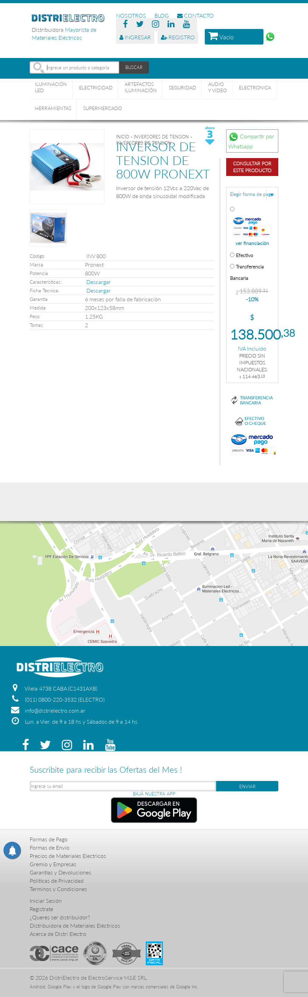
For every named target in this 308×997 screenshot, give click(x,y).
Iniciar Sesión (46, 900)
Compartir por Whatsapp (251, 140)
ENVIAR (247, 786)
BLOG (161, 15)
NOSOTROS (131, 15)
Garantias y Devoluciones (60, 872)
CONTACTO (195, 15)
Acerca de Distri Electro (58, 933)
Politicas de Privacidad (57, 880)
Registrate (41, 909)
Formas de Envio (49, 847)
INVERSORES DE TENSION (161, 136)
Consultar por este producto (252, 166)
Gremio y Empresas (53, 864)
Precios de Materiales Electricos (68, 855)
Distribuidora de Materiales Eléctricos (75, 925)
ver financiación (252, 243)
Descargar (98, 281)
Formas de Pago (49, 839)
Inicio (122, 136)
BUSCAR (134, 67)
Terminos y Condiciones (58, 889)
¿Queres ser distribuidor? (60, 917)
